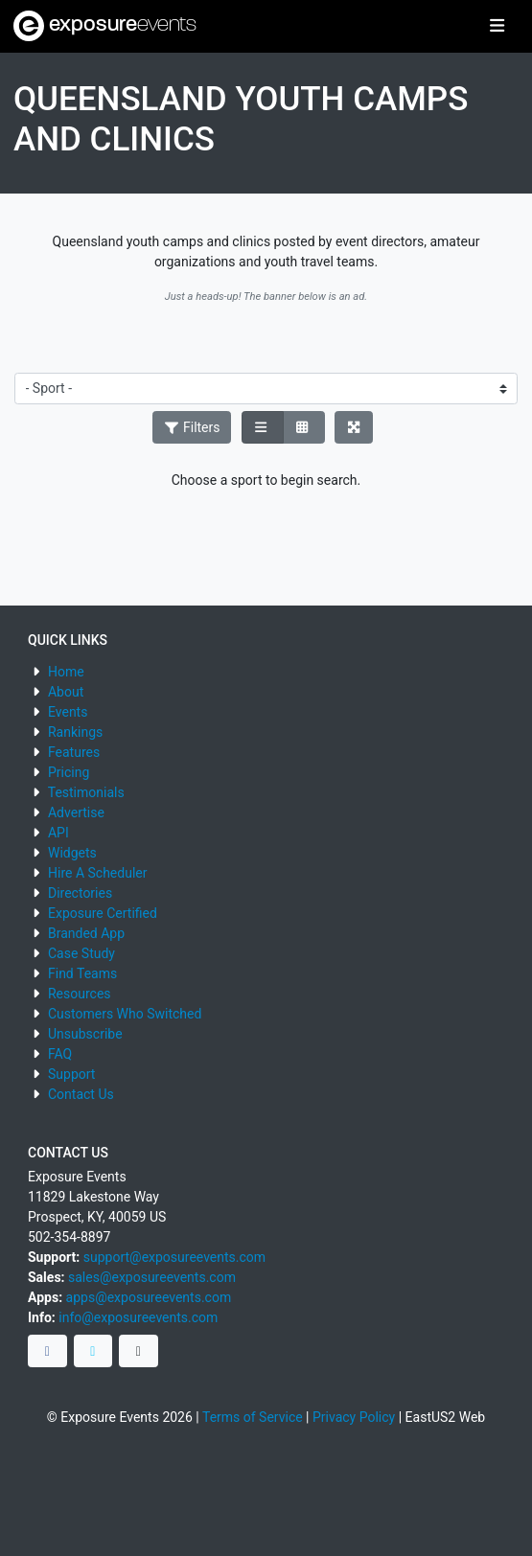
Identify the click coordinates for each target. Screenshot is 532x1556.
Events (67, 712)
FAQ (60, 1054)
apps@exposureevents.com (149, 1297)
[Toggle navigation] (497, 26)
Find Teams (82, 973)
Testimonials (86, 792)
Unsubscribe (85, 1033)
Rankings (75, 732)
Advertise (76, 812)
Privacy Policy (353, 1417)
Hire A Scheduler (97, 873)
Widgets (72, 852)
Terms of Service (252, 1417)
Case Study (81, 953)
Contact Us (81, 1094)
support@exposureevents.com (174, 1257)
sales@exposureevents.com (152, 1277)
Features (74, 752)
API (58, 832)
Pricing (68, 772)
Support (71, 1074)
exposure (105, 26)
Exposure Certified (102, 913)
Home (66, 671)
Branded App (86, 933)
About (65, 691)
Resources (79, 993)
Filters (191, 427)
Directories (80, 893)
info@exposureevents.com (138, 1317)
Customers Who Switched (124, 1013)
